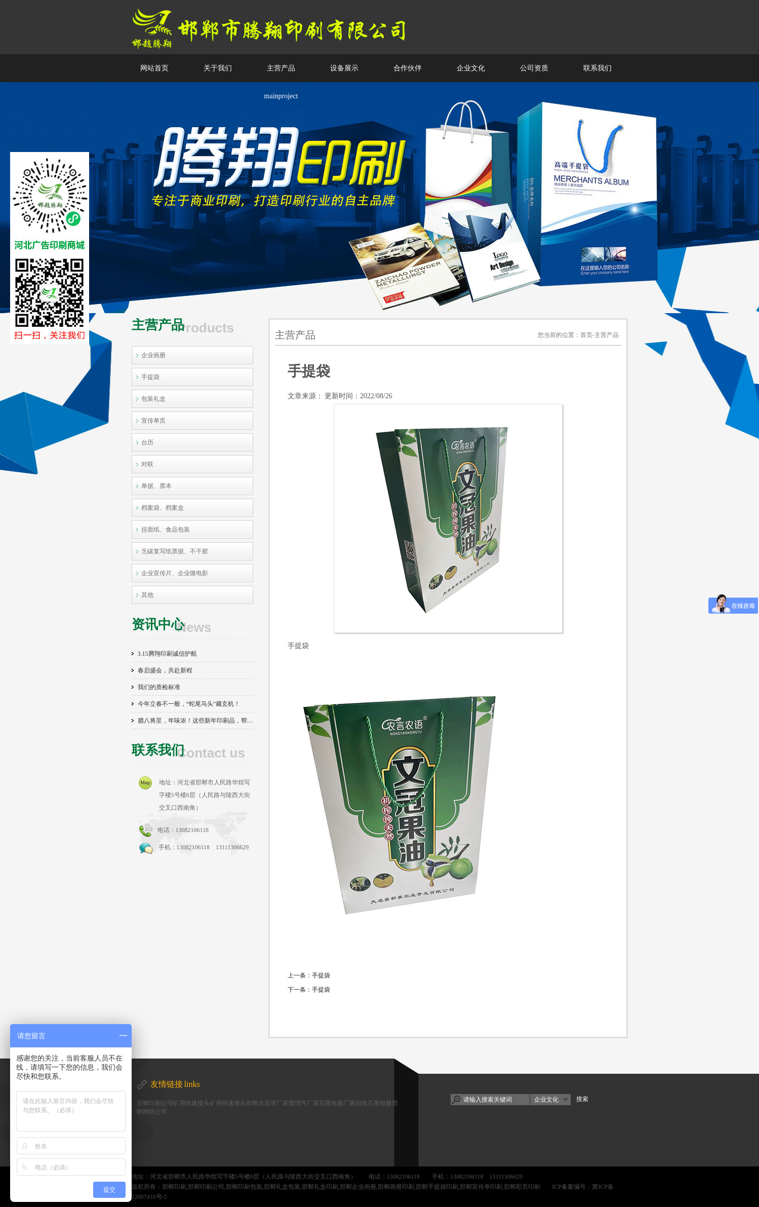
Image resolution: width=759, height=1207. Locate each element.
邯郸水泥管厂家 (267, 1103)
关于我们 (218, 68)
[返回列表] (447, 1006)
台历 (147, 442)
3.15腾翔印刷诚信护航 (167, 653)
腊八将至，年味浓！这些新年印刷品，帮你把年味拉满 (195, 720)
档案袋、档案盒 (162, 507)
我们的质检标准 (159, 687)
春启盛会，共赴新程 (165, 670)
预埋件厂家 (304, 1103)
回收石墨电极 (373, 1103)
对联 (147, 464)
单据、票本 (156, 485)
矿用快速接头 (191, 1103)
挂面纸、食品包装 (165, 529)
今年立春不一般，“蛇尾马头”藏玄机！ (189, 703)
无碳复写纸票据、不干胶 (174, 551)
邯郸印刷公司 (155, 1103)
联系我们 (597, 68)
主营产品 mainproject (281, 82)
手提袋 (150, 377)
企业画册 (153, 355)
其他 (147, 594)
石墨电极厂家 (337, 1103)
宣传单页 (153, 420)
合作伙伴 (407, 68)
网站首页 (154, 68)
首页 (586, 334)
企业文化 (471, 68)
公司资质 (534, 68)
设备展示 (344, 68)
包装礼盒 (153, 398)
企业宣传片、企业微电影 (174, 573)
